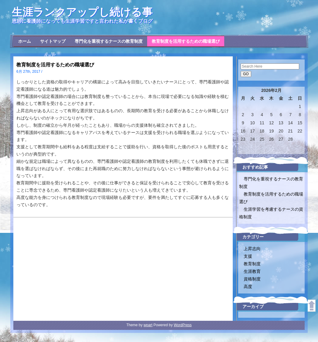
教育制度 (252, 263)
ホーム (24, 41)
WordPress (182, 325)
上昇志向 (252, 248)
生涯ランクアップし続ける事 (82, 12)
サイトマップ (53, 41)
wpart (148, 325)
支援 (248, 256)
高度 (248, 286)
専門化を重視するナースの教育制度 (109, 41)
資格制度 (252, 279)
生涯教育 (252, 271)
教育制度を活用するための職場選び (186, 41)
